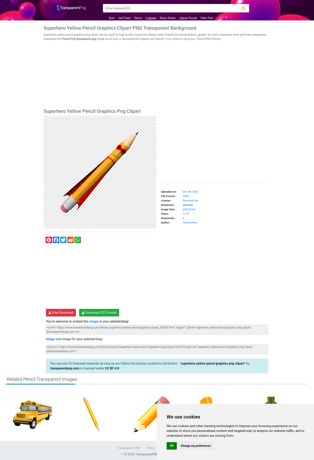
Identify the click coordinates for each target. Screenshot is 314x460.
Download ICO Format (99, 312)
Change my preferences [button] (196, 445)
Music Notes (168, 18)
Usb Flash (124, 18)
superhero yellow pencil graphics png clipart (212, 363)
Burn (112, 18)
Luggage (150, 18)
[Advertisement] (157, 76)
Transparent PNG (128, 448)
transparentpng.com (64, 368)
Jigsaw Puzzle (188, 18)
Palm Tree (207, 18)
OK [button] (172, 445)
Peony (138, 18)
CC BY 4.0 (112, 368)
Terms (151, 448)
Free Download (60, 312)
